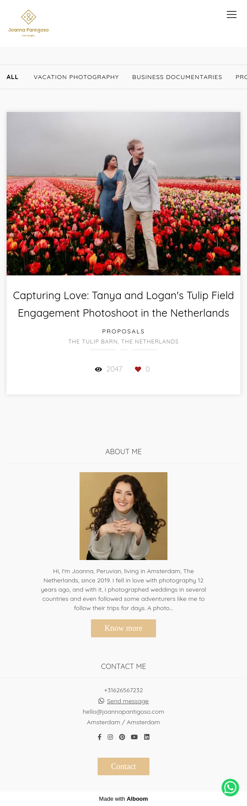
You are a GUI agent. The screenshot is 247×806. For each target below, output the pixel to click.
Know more (123, 628)
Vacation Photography (76, 77)
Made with (123, 798)
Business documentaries (177, 77)
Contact (123, 766)
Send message (128, 701)
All (13, 77)
